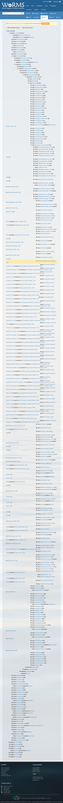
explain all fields (45, 23)
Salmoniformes (38, 640)
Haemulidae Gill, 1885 (43, 163)
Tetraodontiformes (12, 630)
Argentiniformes (39, 99)
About (32, 5)
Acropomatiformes (39, 87)
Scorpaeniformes (39, 644)
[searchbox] (11, 13)
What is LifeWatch (5, 769)
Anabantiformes (39, 93)
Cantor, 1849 (22, 235)
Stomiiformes (38, 652)
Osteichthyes (30, 72)
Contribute (43, 9)
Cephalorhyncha (21, 51)
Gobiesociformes (39, 593)
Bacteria (17, 744)
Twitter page (5, 788)
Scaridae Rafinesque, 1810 (44, 190)
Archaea (17, 742)
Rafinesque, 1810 (16, 242)
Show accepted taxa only (12, 27)
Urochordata (24, 62)
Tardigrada (19, 738)
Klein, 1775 (46, 574)
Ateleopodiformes (39, 101)
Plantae (16, 752)
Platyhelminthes (21, 723)
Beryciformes (38, 112)
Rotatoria (19, 731)
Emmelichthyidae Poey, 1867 (45, 159)
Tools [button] (44, 17)
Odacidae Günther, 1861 (44, 185)
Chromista (17, 746)
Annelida (19, 41)
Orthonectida (20, 715)
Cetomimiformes (39, 124)
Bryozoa (19, 49)
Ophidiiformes (38, 618)
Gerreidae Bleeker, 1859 (44, 161)
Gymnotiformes (38, 600)
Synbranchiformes (39, 656)
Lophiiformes (38, 608)
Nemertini (19, 713)
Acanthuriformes (39, 85)
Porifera (19, 727)
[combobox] (11, 13)
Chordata (19, 56)
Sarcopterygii (32, 669)
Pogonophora (20, 725)
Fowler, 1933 (22, 225)
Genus (39, 261)
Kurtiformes (38, 604)
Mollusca (19, 702)
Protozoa (17, 754)
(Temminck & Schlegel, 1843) (36, 367)
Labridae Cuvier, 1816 (43, 165)
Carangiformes (38, 120)
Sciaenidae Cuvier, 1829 (44, 194)
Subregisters (39, 5)
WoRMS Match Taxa (38, 777)
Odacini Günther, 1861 (13, 186)
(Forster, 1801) (27, 287)
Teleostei (34, 83)
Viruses (16, 756)
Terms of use (36, 769)
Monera (16, 750)
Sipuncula (31, 736)
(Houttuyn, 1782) (30, 291)
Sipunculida (19, 736)
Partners (3, 772)
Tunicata (23, 60)
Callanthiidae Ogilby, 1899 (44, 149)
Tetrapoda (29, 671)
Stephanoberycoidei (12, 650)
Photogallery (53, 5)
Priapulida (19, 729)
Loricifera (19, 698)
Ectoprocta (19, 686)
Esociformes (38, 143)
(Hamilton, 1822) (31, 360)
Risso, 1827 (45, 244)
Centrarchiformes (39, 122)
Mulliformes (38, 612)
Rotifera (30, 731)
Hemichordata (20, 694)
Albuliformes (38, 89)
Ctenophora (19, 677)
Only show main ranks (27, 27)
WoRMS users (4, 774)
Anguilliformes (38, 95)
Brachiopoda (20, 47)
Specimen (53, 13)
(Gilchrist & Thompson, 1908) (39, 269)
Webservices (36, 780)
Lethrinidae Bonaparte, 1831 (45, 169)
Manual (51, 17)
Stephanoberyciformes (40, 649)
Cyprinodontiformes (39, 136)
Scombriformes (38, 642)
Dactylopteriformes (39, 138)
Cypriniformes (38, 134)
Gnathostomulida (21, 692)
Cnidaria (19, 675)
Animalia (17, 33)
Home (27, 5)
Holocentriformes (39, 602)
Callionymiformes (39, 116)
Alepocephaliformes (39, 91)
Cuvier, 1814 (12, 208)
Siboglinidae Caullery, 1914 (36, 725)
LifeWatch (36, 9)
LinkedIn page (5, 791)
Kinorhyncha (20, 696)
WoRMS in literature (6, 775)
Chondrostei (35, 79)
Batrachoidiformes (39, 108)
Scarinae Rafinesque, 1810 (14, 192)
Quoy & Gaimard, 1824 (16, 425)
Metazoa (21, 37)
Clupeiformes (38, 132)
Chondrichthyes (31, 70)
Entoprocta (19, 688)
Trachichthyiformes (39, 663)
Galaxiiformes (38, 588)
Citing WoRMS (36, 768)
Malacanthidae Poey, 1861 (44, 173)
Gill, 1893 (46, 489)
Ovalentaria (41, 625)
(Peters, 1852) (35, 338)
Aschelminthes (20, 45)
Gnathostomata (28, 68)
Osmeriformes (38, 621)
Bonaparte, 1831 (13, 442)
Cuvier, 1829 (46, 460)
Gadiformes (38, 586)
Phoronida (19, 719)
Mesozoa (19, 700)
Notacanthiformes (39, 616)
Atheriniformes (38, 104)
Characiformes (38, 128)
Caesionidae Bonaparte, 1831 (45, 147)
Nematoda (19, 704)
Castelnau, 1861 (48, 229)
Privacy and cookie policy (57, 801)
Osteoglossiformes (39, 623)
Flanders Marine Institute (26, 801)
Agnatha (26, 66)
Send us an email (6, 786)
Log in (58, 17)
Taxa (28, 13)
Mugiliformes (38, 610)
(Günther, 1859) (29, 295)
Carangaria (41, 118)
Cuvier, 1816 (12, 491)
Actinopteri (34, 76)
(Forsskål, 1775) (35, 273)
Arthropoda (19, 43)
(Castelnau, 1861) (30, 371)
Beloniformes (38, 110)
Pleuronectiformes (39, 632)
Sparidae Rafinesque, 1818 (44, 198)
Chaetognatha (20, 54)
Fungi (16, 748)
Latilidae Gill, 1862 (42, 167)
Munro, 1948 (47, 554)
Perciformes (38, 627)
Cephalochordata (25, 58)
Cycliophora (20, 679)
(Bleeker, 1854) (29, 400)
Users (46, 5)
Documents (29, 9)
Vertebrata (23, 64)
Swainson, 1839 (47, 215)
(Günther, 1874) (29, 404)
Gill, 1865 (46, 213)
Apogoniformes (38, 97)
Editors (28, 17)
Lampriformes (38, 606)
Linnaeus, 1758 (20, 221)
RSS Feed (5, 789)
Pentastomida (20, 717)
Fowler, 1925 (46, 441)
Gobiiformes (38, 596)
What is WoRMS (5, 768)
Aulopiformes (38, 106)
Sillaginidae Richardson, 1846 (45, 196)
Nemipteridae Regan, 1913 (44, 183)
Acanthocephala (21, 39)
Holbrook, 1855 (47, 452)
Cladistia (34, 667)
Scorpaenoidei (53, 644)
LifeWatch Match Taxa (38, 778)
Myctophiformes (39, 614)
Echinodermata (20, 683)
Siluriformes (38, 647)
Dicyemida (19, 681)
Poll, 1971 (46, 584)
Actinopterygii (32, 74)
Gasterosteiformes (39, 590)
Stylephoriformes (39, 654)
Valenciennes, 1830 (48, 487)
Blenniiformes (38, 114)
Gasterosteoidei (11, 591)
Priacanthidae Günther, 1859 (45, 188)
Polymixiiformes (39, 635)
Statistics (36, 17)
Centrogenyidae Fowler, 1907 (45, 151)
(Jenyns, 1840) (27, 407)
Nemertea (19, 708)
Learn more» (48, 798)
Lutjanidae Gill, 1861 (43, 171)
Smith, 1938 (46, 217)
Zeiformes (37, 665)
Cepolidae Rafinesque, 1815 (45, 153)
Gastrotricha (20, 690)
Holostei (34, 81)
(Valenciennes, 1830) (31, 266)
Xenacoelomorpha (21, 740)
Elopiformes (38, 141)
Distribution (44, 13)
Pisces (28, 673)
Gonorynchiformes (39, 598)
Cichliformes (38, 130)
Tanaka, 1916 (47, 498)
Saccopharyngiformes (40, 637)
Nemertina (19, 711)
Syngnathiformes (39, 658)
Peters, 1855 (14, 202)
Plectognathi (38, 629)
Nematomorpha (20, 706)
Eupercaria (41, 145)
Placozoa (19, 721)
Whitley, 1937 (46, 206)
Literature (35, 13)
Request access (36, 771)
